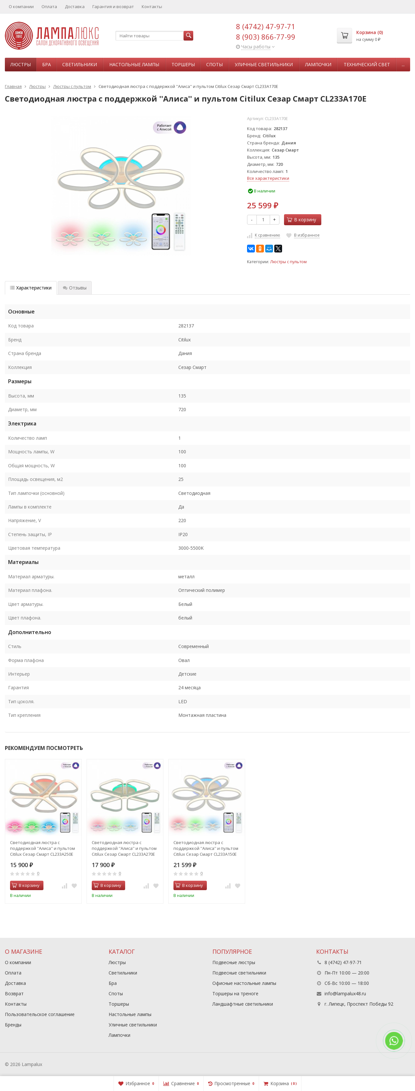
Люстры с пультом (288, 261)
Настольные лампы (134, 64)
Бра (46, 64)
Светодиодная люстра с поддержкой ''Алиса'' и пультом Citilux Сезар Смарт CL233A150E (205, 848)
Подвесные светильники (239, 973)
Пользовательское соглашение (40, 1014)
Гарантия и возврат (113, 6)
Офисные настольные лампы (244, 983)
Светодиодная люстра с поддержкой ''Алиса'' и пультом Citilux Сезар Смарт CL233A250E (42, 848)
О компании (21, 6)
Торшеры (183, 64)
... (403, 64)
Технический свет (367, 64)
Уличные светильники (264, 64)
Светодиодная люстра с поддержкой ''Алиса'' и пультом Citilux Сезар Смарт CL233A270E (124, 848)
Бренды (13, 1025)
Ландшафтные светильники (242, 1004)
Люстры (20, 64)
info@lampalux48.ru (345, 993)
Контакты (152, 6)
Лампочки (318, 64)
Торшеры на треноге (235, 993)
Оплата (49, 6)
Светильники (79, 64)
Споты (214, 64)
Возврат (14, 993)
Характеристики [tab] (31, 288)
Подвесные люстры (233, 962)
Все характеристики (268, 178)
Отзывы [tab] (75, 288)
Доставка (75, 6)
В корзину (301, 219)
